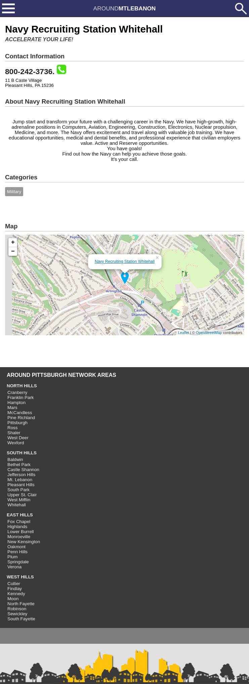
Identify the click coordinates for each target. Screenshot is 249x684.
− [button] (13, 251)
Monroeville (18, 536)
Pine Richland (21, 417)
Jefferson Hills (21, 474)
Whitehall (16, 504)
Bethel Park (19, 464)
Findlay (14, 588)
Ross (12, 427)
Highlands (17, 526)
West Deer (18, 437)
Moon (12, 598)
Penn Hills (17, 551)
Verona (14, 566)
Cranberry (17, 392)
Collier (13, 583)
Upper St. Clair (22, 494)
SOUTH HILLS (22, 452)
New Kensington (23, 541)
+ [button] (13, 242)
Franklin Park (20, 397)
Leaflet (183, 333)
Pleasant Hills (21, 484)
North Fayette (21, 603)
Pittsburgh (17, 422)
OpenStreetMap (209, 333)
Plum (12, 556)
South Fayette (21, 618)
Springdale (18, 561)
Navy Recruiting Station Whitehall (125, 261)
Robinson (16, 608)
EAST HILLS (20, 514)
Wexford (15, 442)
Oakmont (16, 546)
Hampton (16, 402)
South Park (18, 489)
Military (14, 191)
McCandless (19, 412)
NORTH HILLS (22, 385)
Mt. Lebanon (19, 479)
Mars (12, 407)
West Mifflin (18, 499)
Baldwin (15, 459)
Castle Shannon (23, 469)
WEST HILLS (20, 576)
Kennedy (16, 593)
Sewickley (17, 613)
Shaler (13, 432)
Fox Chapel (18, 521)
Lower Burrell (20, 531)
